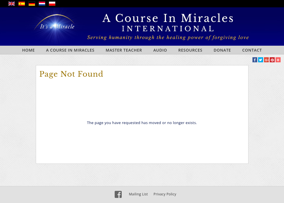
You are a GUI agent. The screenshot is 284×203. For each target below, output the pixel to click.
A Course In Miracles (70, 50)
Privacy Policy (165, 194)
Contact (252, 50)
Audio (160, 50)
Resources (190, 50)
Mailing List (138, 194)
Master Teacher (124, 50)
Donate (222, 50)
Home (28, 50)
